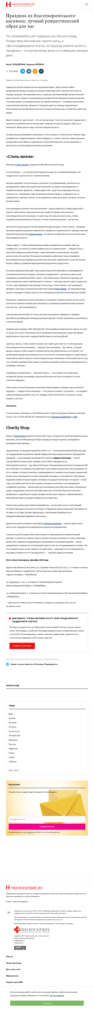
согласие (30, 832)
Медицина (13, 739)
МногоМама (61, 288)
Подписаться (46, 826)
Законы (12, 718)
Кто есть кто (14, 731)
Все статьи (14, 770)
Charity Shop (19, 435)
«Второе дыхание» (53, 523)
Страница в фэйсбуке (60, 416)
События (13, 761)
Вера (11, 713)
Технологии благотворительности (44, 659)
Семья (11, 757)
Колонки (12, 726)
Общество (13, 748)
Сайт (75, 416)
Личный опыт (15, 735)
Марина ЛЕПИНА (35, 64)
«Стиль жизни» (22, 164)
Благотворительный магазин (18, 659)
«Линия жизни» (35, 234)
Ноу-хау (12, 744)
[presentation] (47, 819)
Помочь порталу (22, 646)
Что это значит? (57, 995)
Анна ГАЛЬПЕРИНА (15, 64)
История (12, 722)
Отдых (11, 752)
